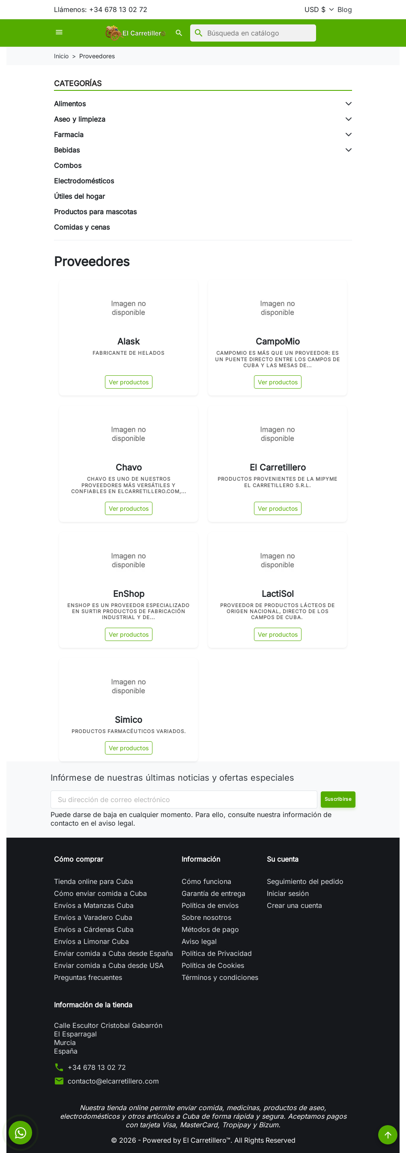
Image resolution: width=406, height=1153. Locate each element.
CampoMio (278, 341)
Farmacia (69, 134)
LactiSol (278, 594)
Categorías (78, 83)
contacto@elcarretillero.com (113, 1081)
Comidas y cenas (82, 227)
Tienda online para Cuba (93, 881)
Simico (128, 720)
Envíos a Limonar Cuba (91, 941)
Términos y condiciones (220, 977)
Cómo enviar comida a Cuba (100, 893)
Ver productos (129, 382)
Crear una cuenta (294, 905)
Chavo (129, 467)
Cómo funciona (206, 881)
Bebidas (67, 150)
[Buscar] (219, 33)
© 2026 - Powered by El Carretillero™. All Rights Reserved (203, 1140)
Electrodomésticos (84, 181)
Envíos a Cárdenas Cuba (94, 929)
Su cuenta (283, 859)
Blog (344, 9)
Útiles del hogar (79, 196)
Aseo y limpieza (79, 119)
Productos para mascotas (95, 211)
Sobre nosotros (206, 917)
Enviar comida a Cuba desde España (113, 953)
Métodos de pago (210, 929)
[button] (146, 33)
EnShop (128, 594)
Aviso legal (199, 941)
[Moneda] (317, 9)
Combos (67, 165)
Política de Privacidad (217, 953)
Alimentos (70, 103)
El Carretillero (278, 467)
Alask (128, 341)
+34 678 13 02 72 (97, 1067)
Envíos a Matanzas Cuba (94, 905)
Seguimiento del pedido (305, 881)
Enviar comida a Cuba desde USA (109, 965)
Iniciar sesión (288, 893)
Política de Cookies (213, 965)
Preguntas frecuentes (88, 977)
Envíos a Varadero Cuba (93, 917)
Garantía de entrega (213, 893)
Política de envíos (210, 905)
